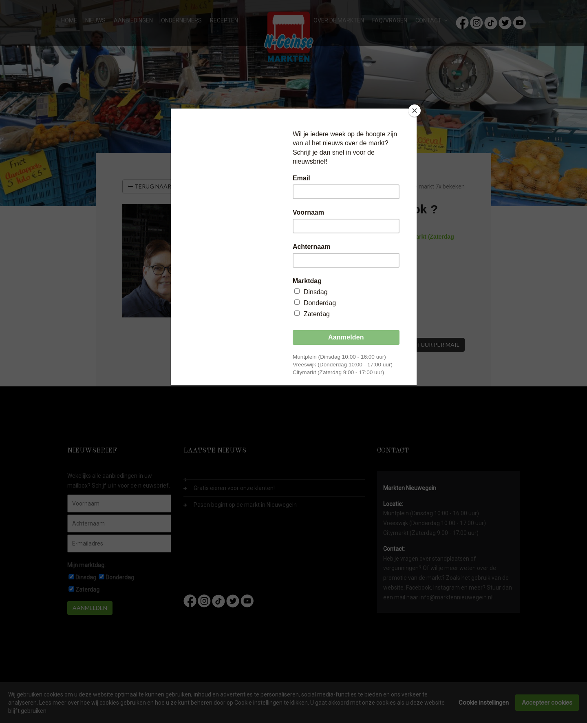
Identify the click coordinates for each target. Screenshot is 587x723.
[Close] (414, 110)
